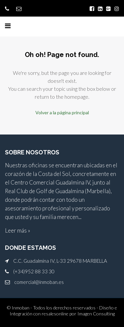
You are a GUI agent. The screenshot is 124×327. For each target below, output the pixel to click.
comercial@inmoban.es (39, 282)
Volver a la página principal (62, 112)
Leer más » (17, 230)
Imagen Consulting (96, 313)
